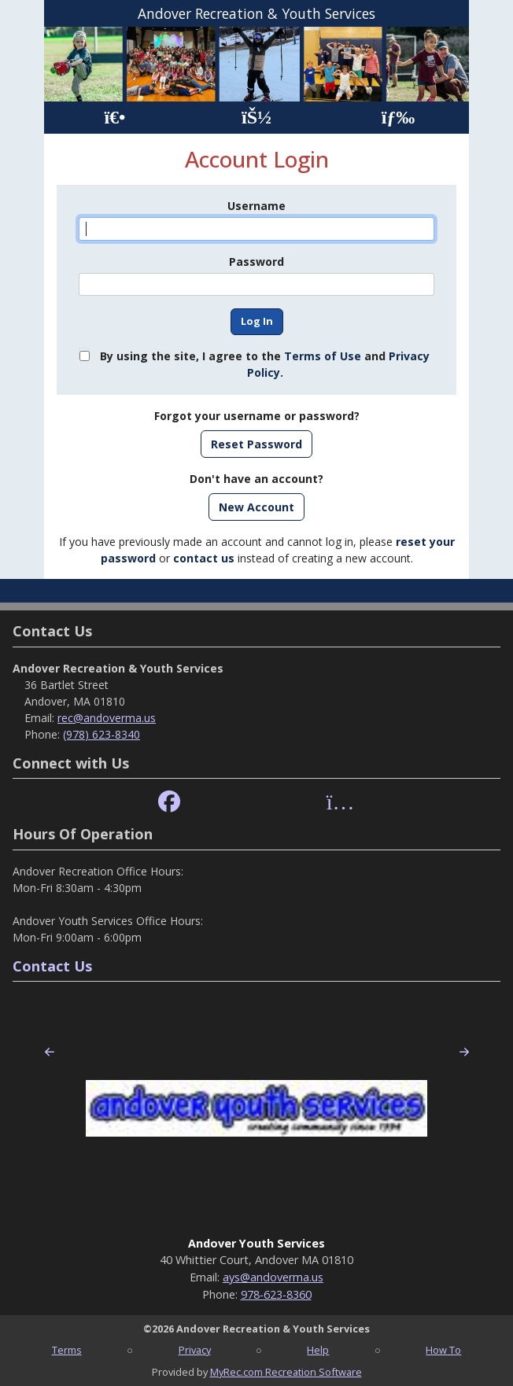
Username (256, 205)
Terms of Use (322, 355)
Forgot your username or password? (257, 415)
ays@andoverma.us (273, 1277)
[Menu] (398, 117)
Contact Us (52, 966)
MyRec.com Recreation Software (286, 1372)
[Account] (256, 117)
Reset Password (256, 444)
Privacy (195, 1350)
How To (443, 1350)
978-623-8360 (276, 1294)
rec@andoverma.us (106, 717)
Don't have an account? (256, 478)
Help (318, 1350)
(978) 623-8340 (101, 734)
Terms (67, 1350)
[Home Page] (114, 117)
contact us (203, 558)
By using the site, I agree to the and (265, 364)
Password (256, 261)
